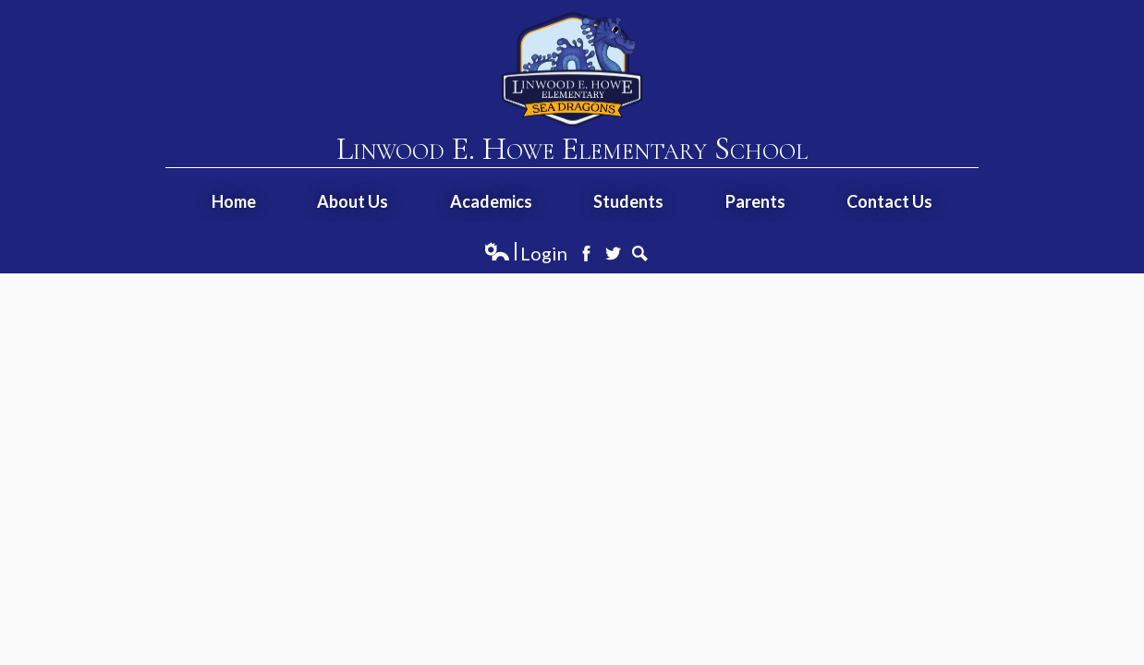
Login (525, 253)
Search (640, 253)
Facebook (586, 253)
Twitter (613, 253)
